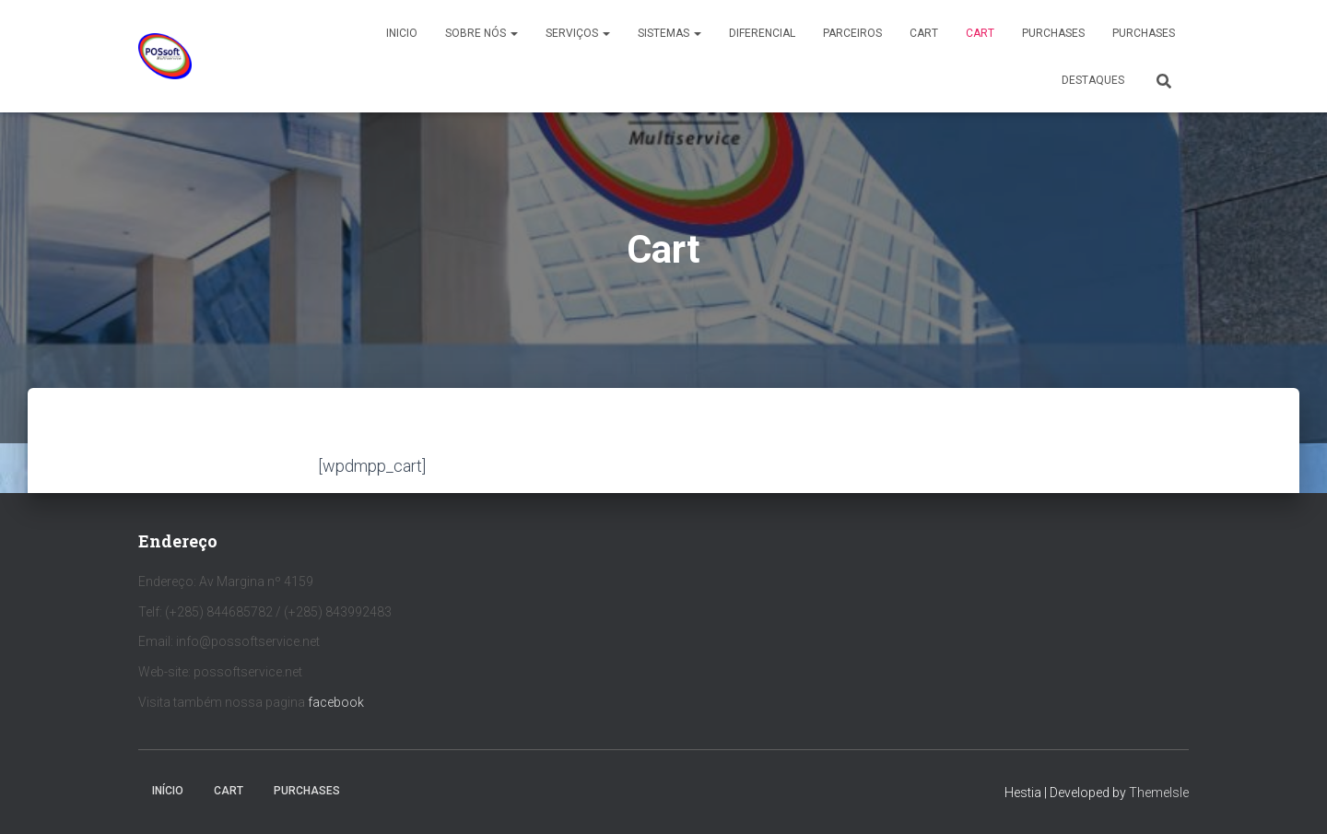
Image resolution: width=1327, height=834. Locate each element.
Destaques (1093, 80)
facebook (336, 702)
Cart (924, 33)
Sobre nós (481, 33)
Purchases (1053, 33)
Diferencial (762, 33)
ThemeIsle (1159, 792)
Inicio (401, 33)
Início (167, 790)
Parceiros (852, 33)
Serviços (578, 33)
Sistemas (669, 33)
